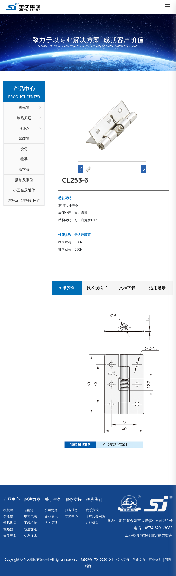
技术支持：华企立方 (130, 559)
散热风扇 (29, 117)
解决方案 (32, 499)
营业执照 (155, 559)
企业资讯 (51, 516)
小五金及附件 (24, 190)
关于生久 (53, 499)
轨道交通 (30, 529)
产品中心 (11, 499)
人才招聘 (51, 523)
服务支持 (73, 499)
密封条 (24, 169)
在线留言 (92, 523)
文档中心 (71, 516)
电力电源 (30, 516)
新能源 (29, 510)
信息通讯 (30, 535)
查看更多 (9, 535)
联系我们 (65, 255)
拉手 (24, 159)
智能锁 (24, 138)
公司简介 (51, 510)
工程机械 (30, 523)
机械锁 (30, 107)
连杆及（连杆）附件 (24, 200)
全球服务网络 (95, 516)
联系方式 (92, 510)
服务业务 (71, 510)
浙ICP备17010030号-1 (97, 559)
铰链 (24, 148)
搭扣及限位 (24, 179)
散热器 (30, 128)
